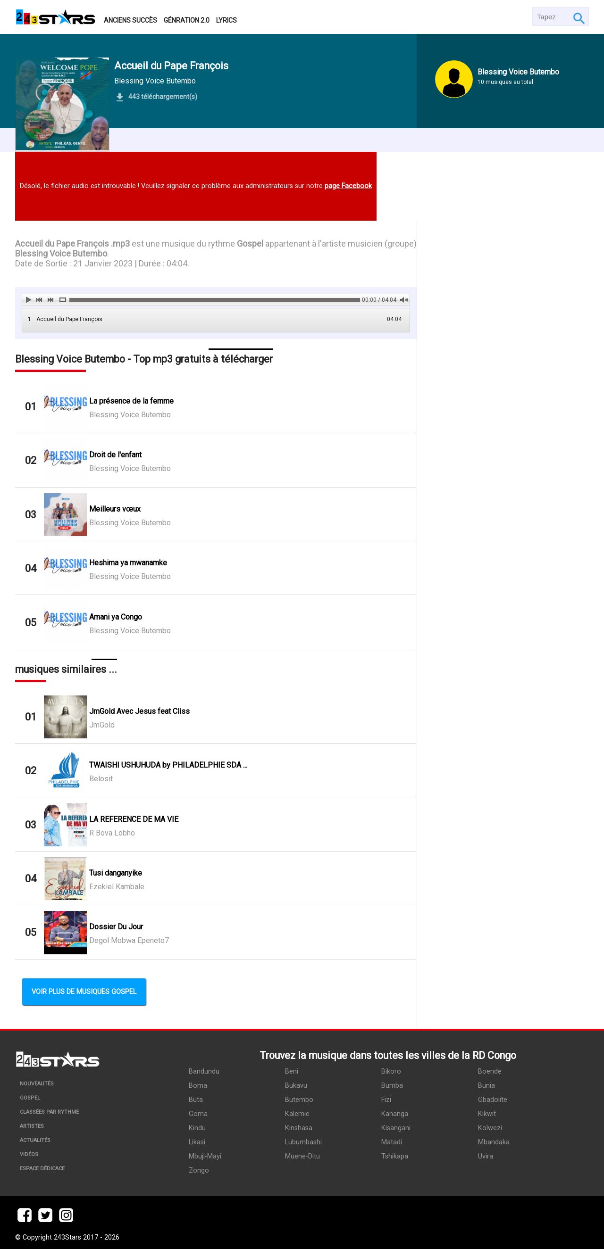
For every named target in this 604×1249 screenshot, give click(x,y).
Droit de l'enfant (115, 454)
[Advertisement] (503, 606)
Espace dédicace (42, 1169)
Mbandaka (494, 1142)
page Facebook (348, 186)
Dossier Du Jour (116, 926)
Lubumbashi (303, 1142)
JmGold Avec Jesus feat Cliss (139, 711)
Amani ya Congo (115, 616)
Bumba (392, 1086)
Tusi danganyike (115, 873)
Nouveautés (37, 1084)
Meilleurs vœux (115, 509)
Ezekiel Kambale (116, 886)
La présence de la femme (131, 401)
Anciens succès (130, 20)
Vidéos (29, 1154)
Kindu (197, 1128)
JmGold (102, 724)
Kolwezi (490, 1128)
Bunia (486, 1086)
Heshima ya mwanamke (128, 562)
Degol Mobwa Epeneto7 (129, 940)
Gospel (30, 1098)
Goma (198, 1114)
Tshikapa (394, 1156)
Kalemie (297, 1114)
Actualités (35, 1140)
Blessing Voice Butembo (155, 80)
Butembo (299, 1100)
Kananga (394, 1114)
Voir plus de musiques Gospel (84, 992)
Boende (490, 1071)
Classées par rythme (49, 1112)
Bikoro (391, 1071)
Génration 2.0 (187, 20)
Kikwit (487, 1114)
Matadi (391, 1142)
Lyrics (226, 20)
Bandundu (204, 1071)
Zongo (199, 1170)
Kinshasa (298, 1128)
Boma (198, 1086)
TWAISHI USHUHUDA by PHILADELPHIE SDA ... (168, 765)
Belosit (101, 778)
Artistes (32, 1126)
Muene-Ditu (302, 1156)
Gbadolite (492, 1100)
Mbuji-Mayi (205, 1156)
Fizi (386, 1100)
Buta (196, 1100)
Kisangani (396, 1128)
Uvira (485, 1156)
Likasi (197, 1142)
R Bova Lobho (112, 832)
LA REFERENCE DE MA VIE (133, 819)
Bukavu (296, 1086)
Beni (291, 1071)
